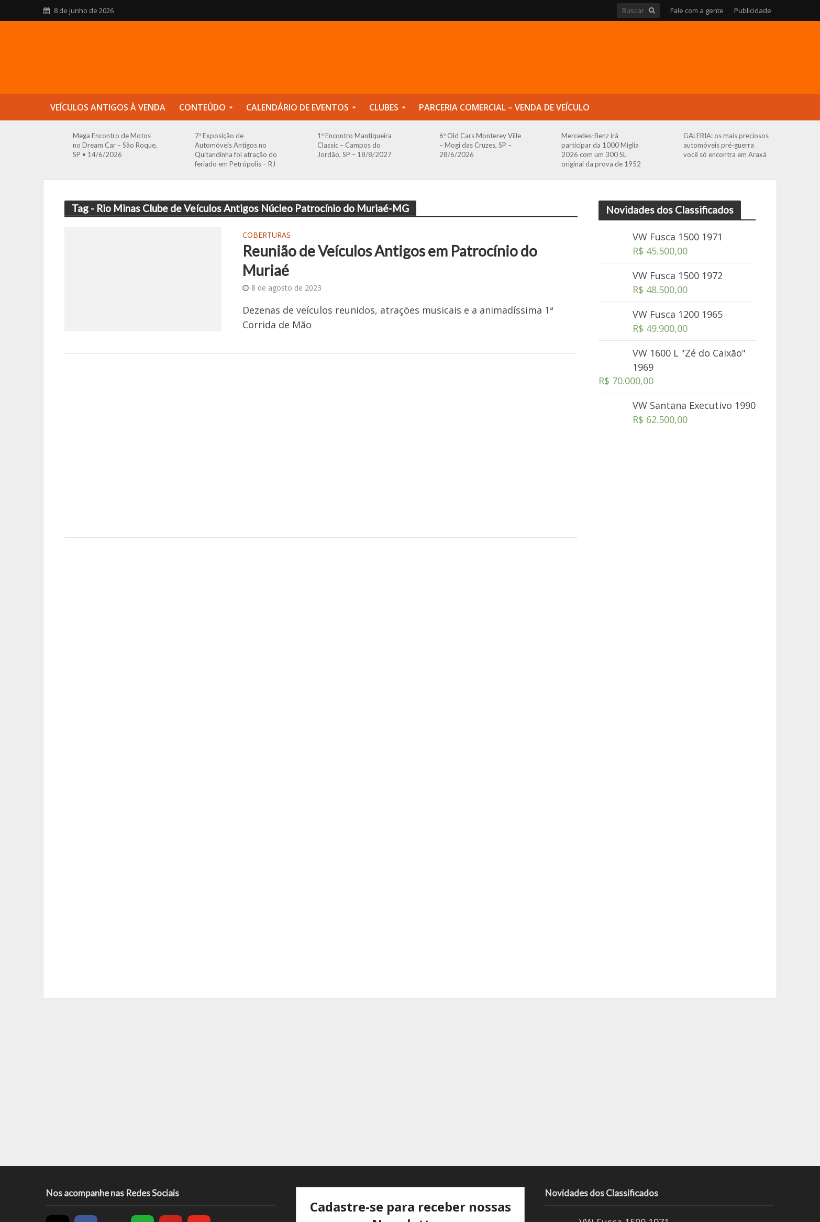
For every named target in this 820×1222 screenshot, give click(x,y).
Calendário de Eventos (297, 107)
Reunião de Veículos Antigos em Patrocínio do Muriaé (389, 260)
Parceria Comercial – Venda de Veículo (504, 107)
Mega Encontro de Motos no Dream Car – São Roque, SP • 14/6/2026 (115, 145)
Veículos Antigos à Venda (107, 107)
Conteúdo (202, 107)
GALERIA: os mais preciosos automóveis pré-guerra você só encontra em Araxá (726, 145)
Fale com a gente (697, 10)
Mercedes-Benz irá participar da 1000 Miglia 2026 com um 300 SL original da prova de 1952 (601, 149)
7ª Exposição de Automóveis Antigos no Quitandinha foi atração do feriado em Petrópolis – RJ (236, 149)
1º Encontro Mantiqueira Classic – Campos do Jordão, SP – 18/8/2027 (354, 145)
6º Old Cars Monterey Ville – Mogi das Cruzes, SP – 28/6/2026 (480, 145)
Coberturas (266, 235)
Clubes (383, 107)
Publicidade (752, 10)
